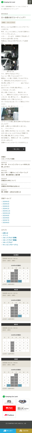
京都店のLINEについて (8, 180)
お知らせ (5, 233)
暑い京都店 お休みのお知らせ (11, 192)
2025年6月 (6, 222)
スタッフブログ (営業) (10, 237)
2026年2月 (6, 206)
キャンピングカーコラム (10, 244)
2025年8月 (6, 218)
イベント (5, 235)
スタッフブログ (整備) (10, 240)
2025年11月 (6, 211)
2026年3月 (6, 204)
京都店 (3, 22)
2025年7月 (6, 220)
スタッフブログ (11, 22)
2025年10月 (6, 213)
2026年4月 (6, 201)
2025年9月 (6, 215)
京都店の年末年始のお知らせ (10, 186)
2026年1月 (6, 208)
